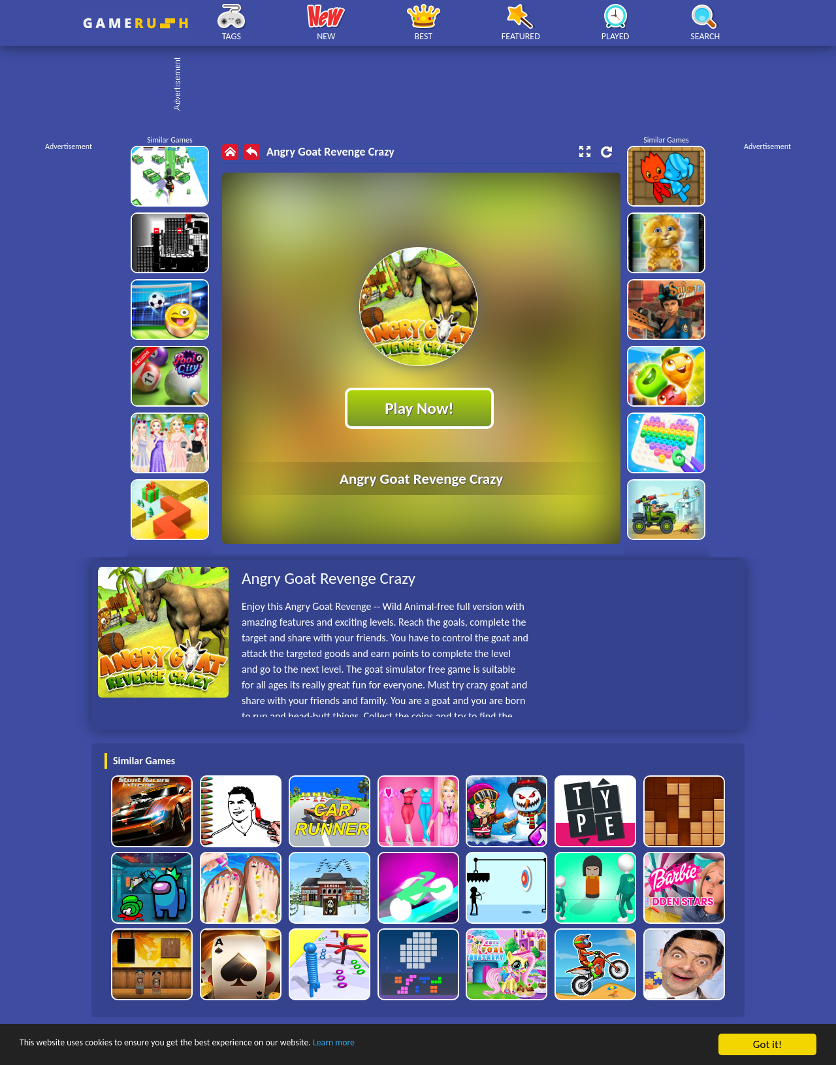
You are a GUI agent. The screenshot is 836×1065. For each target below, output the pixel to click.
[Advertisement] (424, 85)
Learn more (408, 1045)
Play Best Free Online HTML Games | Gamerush (135, 23)
